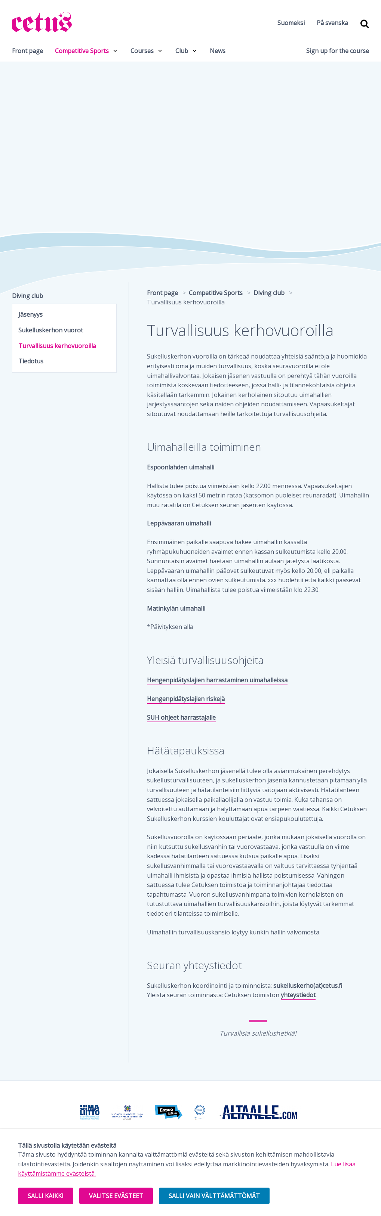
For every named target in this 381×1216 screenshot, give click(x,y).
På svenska (332, 23)
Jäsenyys (30, 314)
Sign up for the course (337, 51)
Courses (142, 51)
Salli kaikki (46, 1196)
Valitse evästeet (116, 1196)
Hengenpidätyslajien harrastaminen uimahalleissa (217, 680)
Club (181, 51)
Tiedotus (30, 361)
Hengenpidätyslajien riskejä (186, 699)
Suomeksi (291, 23)
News (217, 51)
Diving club (27, 296)
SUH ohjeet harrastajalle (181, 717)
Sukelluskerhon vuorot (50, 330)
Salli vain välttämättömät (214, 1196)
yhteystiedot (298, 995)
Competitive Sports (82, 51)
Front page (27, 51)
